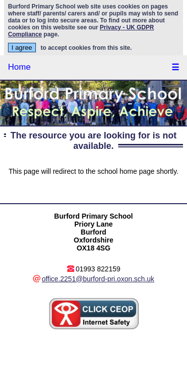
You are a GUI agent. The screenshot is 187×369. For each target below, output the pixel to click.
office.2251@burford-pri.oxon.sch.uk (98, 279)
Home (19, 67)
